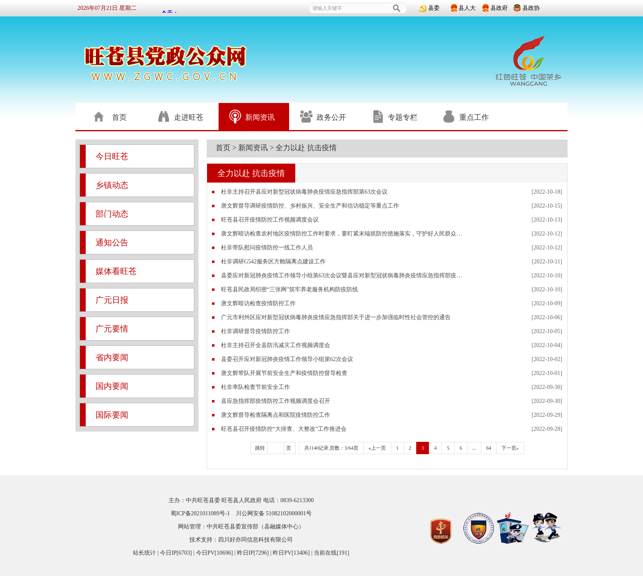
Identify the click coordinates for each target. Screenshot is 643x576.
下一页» (510, 448)
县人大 (467, 8)
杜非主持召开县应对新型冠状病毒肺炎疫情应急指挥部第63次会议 (304, 192)
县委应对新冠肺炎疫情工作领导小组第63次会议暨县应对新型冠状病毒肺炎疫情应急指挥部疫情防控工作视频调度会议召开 (343, 275)
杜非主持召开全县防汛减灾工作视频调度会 (275, 345)
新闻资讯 (253, 148)
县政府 (499, 8)
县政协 (531, 8)
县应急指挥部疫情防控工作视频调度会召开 (275, 401)
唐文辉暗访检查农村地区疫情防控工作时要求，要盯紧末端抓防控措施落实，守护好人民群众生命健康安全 (343, 234)
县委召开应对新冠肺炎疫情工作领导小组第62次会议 (287, 359)
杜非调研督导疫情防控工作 (255, 331)
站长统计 (144, 553)
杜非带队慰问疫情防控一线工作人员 (267, 248)
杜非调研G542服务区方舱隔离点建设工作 (273, 261)
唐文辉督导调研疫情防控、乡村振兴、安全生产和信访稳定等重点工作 (310, 206)
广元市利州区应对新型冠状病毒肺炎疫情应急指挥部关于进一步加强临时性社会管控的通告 (336, 317)
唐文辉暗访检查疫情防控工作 (258, 303)
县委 (434, 8)
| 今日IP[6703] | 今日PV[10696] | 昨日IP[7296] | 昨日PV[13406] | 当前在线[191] (252, 553)
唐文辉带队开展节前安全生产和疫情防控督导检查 (284, 373)
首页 (223, 148)
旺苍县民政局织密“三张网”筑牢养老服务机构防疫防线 (289, 289)
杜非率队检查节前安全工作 (255, 387)
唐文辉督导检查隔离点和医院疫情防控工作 (275, 415)
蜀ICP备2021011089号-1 (200, 513)
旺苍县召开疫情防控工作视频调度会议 (270, 220)
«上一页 (377, 448)
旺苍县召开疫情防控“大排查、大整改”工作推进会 (284, 429)
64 (488, 448)
